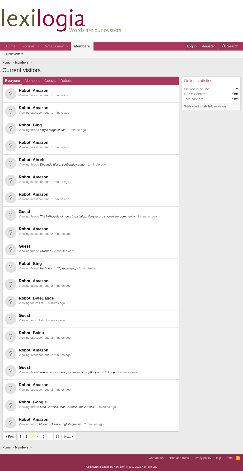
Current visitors (12, 54)
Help (218, 458)
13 (57, 436)
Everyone (12, 80)
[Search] (230, 46)
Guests (50, 80)
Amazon (40, 90)
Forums (29, 46)
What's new (54, 46)
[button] (38, 46)
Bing (37, 125)
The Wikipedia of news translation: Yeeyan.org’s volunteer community (87, 216)
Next (67, 436)
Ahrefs (39, 159)
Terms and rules (178, 458)
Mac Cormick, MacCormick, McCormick (67, 407)
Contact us (156, 458)
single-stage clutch (52, 130)
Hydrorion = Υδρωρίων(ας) (58, 268)
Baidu (38, 333)
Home (10, 46)
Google (40, 402)
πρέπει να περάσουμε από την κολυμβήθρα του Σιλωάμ (77, 372)
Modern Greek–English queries (60, 424)
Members (82, 46)
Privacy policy (201, 458)
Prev (11, 436)
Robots (66, 80)
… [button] (49, 436)
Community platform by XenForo (121, 466)
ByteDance (43, 298)
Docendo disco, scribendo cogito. (62, 164)
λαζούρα (45, 251)
